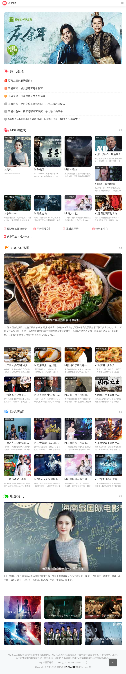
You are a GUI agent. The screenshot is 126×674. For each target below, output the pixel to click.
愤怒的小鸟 (102, 228)
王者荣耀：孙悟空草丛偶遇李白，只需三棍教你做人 (36, 104)
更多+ (121, 130)
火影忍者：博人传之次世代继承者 (25, 236)
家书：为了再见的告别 (79, 395)
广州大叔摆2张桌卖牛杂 (20, 365)
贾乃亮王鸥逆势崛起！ (20, 80)
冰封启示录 (72, 228)
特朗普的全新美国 (16, 395)
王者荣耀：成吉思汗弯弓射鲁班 (25, 88)
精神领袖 (72, 169)
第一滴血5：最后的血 (109, 154)
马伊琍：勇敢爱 (106, 365)
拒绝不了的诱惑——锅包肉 (82, 365)
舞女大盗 (72, 213)
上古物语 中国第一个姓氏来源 (53, 395)
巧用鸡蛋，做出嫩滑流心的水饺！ (55, 365)
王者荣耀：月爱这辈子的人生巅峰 (26, 96)
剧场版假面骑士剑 (17, 228)
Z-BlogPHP (70, 667)
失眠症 (40, 169)
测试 (9, 169)
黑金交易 (42, 213)
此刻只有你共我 (106, 184)
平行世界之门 (44, 228)
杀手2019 (11, 213)
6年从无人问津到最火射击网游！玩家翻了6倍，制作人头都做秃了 (44, 119)
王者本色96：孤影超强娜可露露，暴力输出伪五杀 (35, 111)
